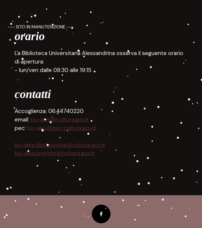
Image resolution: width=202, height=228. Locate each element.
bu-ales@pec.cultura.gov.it (61, 128)
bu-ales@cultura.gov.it (60, 119)
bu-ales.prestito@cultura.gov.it (55, 153)
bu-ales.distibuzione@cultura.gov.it (60, 145)
